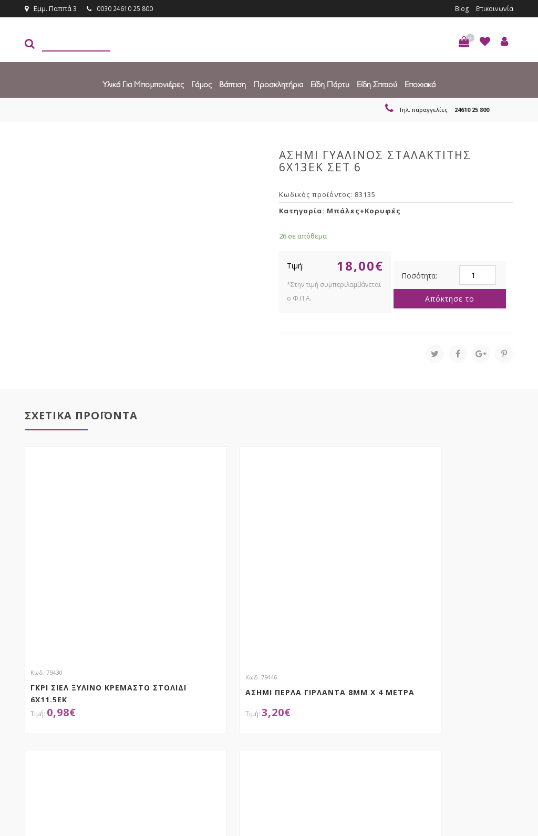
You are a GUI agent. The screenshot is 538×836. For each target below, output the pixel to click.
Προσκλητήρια (278, 84)
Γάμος (201, 84)
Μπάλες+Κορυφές (364, 210)
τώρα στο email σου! (154, 676)
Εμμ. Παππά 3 (51, 8)
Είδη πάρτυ (330, 84)
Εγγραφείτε (485, 677)
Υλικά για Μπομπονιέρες (143, 84)
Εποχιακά (420, 84)
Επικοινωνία (493, 8)
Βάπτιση (232, 84)
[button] (463, 40)
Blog (460, 8)
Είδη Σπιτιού (377, 84)
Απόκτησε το (449, 298)
